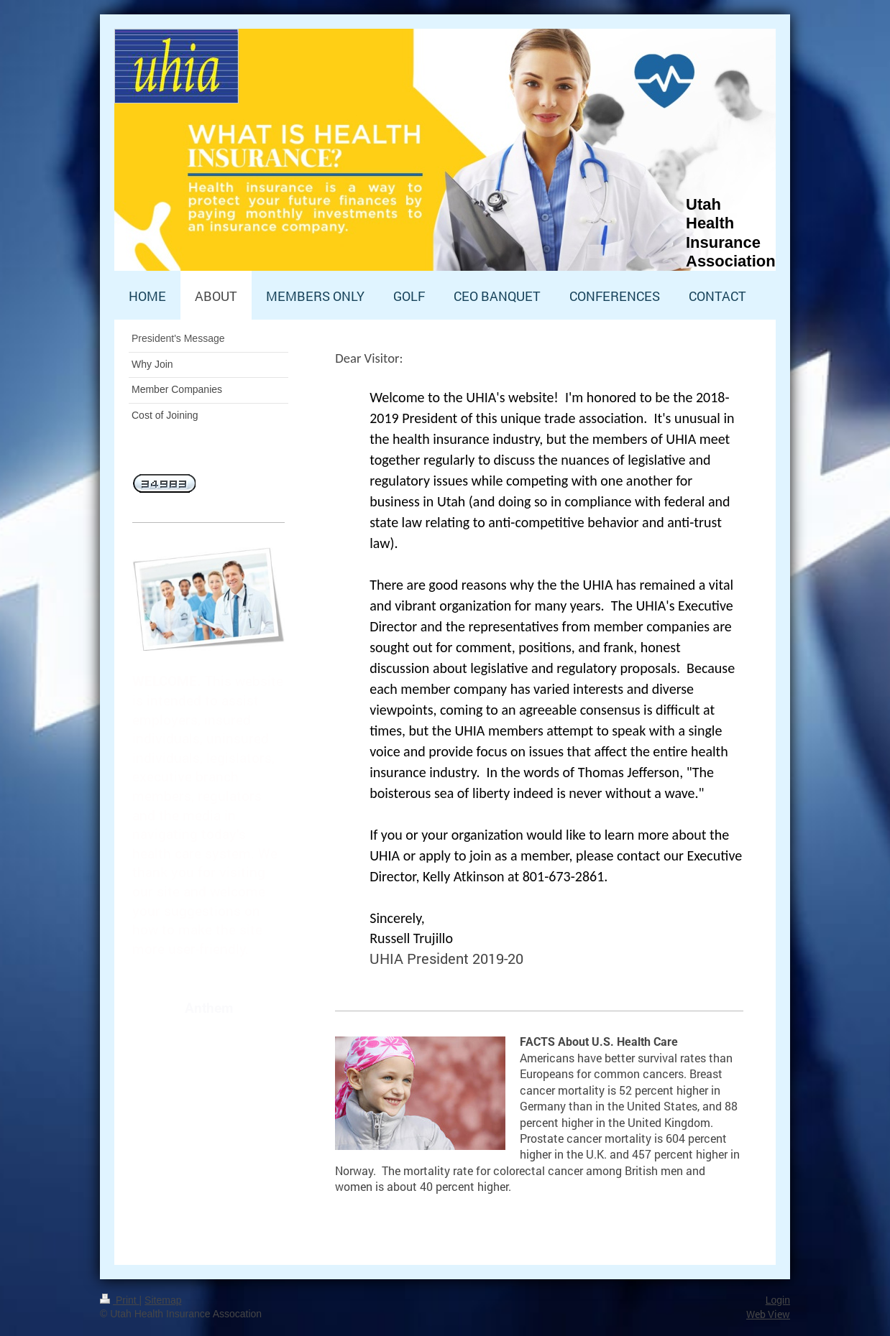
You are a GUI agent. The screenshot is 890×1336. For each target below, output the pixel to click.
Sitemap (162, 1300)
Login (778, 1300)
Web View (768, 1314)
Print (119, 1300)
